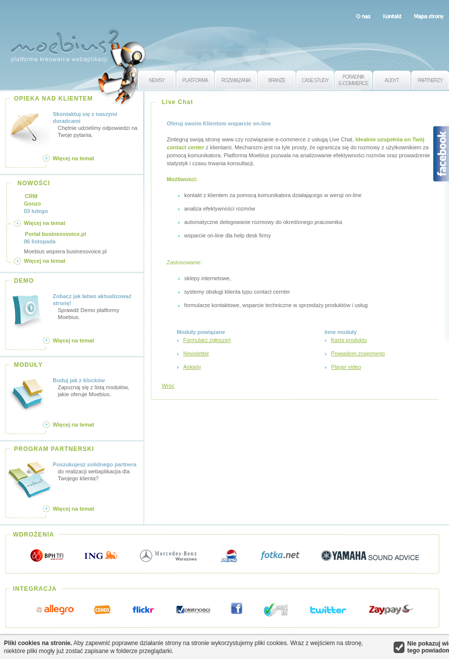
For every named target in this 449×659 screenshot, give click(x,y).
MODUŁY (28, 364)
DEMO (24, 280)
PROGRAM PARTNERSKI (54, 448)
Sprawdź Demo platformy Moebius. (96, 306)
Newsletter (196, 353)
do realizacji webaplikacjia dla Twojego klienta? (96, 471)
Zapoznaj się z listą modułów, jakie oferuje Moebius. (96, 387)
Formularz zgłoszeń (207, 340)
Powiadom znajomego (358, 353)
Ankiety (192, 367)
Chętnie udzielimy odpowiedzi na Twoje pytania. (96, 124)
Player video (346, 367)
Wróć (168, 386)
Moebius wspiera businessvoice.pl (65, 242)
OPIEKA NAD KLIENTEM (53, 98)
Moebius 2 (64, 43)
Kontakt (392, 16)
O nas (363, 16)
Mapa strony (429, 16)
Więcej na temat (73, 158)
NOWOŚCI (33, 183)
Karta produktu (349, 340)
